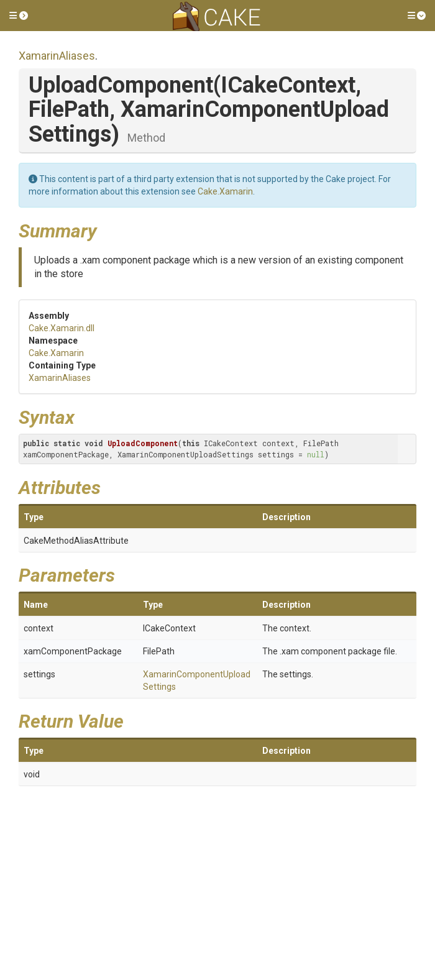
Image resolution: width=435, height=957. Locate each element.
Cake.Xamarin (225, 191)
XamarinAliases (57, 55)
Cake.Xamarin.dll (61, 328)
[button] (18, 15)
